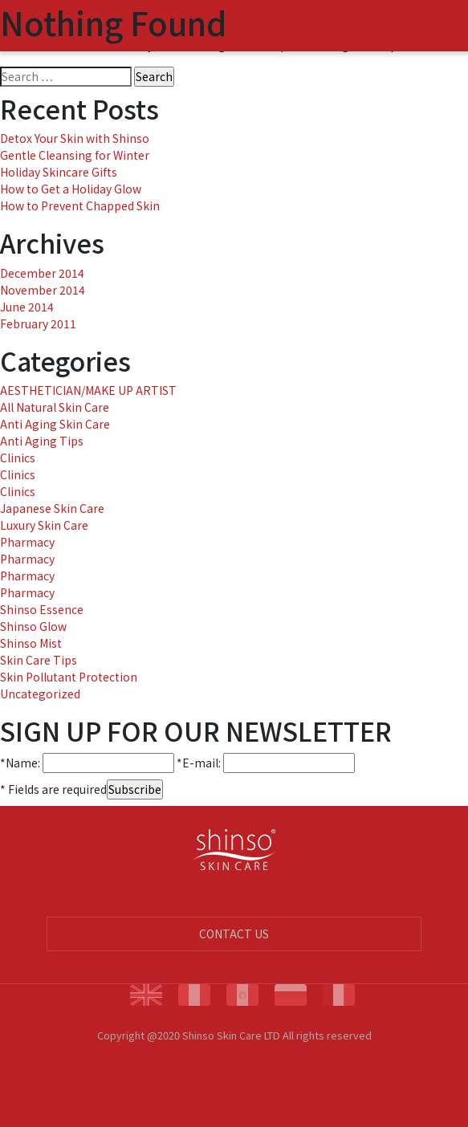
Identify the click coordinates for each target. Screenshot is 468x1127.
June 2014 (27, 307)
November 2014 (42, 290)
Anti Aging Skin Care (55, 424)
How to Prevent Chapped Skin (80, 205)
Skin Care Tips (38, 660)
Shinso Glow (33, 626)
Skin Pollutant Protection (68, 677)
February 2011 (38, 323)
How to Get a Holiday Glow (70, 189)
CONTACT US (234, 934)
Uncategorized (40, 694)
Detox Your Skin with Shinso (74, 138)
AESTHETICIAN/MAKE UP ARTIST (88, 390)
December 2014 (42, 273)
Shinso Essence (41, 609)
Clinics (17, 458)
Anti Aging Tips (41, 441)
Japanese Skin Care (52, 508)
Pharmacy (27, 542)
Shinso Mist (31, 643)
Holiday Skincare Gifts (58, 172)
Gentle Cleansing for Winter (74, 155)
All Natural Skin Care (54, 407)
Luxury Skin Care (44, 525)
